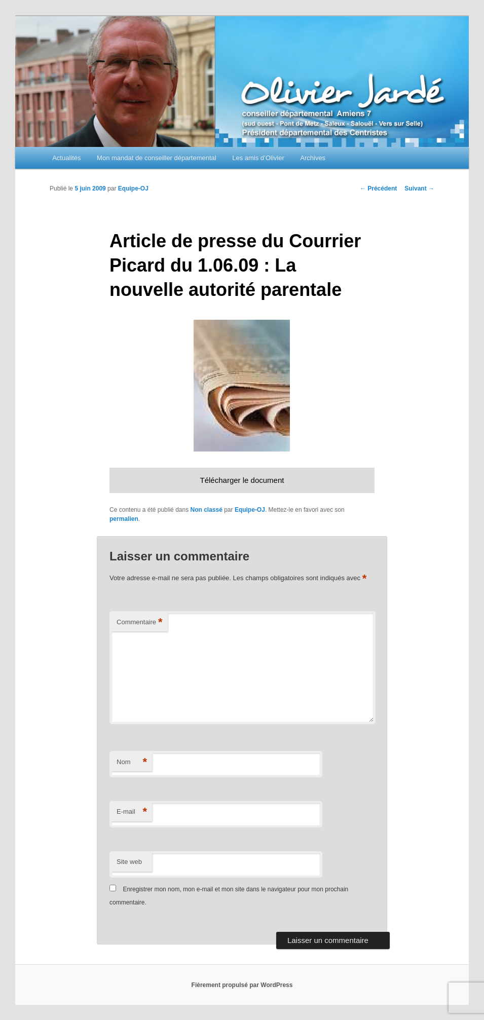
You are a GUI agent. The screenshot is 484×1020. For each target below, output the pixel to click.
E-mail (132, 812)
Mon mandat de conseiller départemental (156, 158)
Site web (129, 861)
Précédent (378, 188)
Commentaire (140, 622)
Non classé (206, 509)
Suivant (419, 188)
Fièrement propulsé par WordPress (242, 985)
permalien (123, 518)
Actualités (66, 158)
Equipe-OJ (133, 188)
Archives (312, 158)
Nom (132, 762)
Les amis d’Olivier (258, 158)
